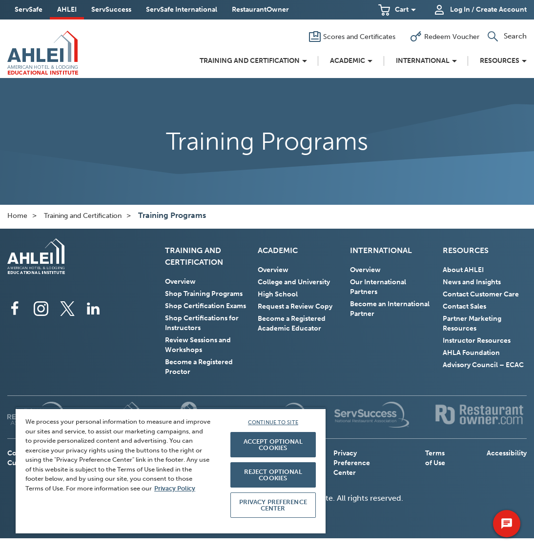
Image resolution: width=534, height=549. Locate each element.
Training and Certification (83, 216)
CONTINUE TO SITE (273, 422)
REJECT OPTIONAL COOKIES (273, 475)
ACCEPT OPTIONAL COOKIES (273, 444)
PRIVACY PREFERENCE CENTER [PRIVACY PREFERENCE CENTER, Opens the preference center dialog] (273, 505)
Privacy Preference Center (351, 463)
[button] (397, 9)
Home (17, 216)
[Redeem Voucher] (442, 36)
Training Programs (172, 215)
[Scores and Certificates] (350, 36)
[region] (171, 470)
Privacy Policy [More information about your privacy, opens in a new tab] (174, 488)
